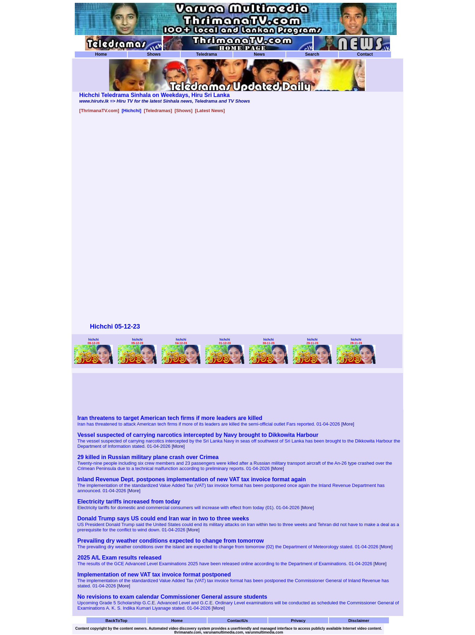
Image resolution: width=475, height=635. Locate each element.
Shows (154, 54)
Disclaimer (358, 620)
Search (312, 54)
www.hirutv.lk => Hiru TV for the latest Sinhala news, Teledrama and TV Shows (164, 101)
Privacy (298, 620)
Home (101, 54)
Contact (365, 54)
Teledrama (206, 54)
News (259, 54)
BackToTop (116, 620)
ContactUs (237, 620)
